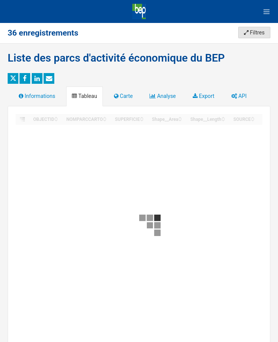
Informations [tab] (37, 96)
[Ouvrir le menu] (266, 11)
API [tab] (239, 96)
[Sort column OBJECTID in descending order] (56, 119)
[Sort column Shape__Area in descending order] (180, 119)
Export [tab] (204, 96)
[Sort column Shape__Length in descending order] (223, 119)
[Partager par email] (49, 78)
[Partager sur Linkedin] (37, 78)
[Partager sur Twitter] (13, 78)
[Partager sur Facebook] (25, 78)
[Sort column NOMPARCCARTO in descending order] (105, 119)
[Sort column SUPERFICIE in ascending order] (142, 117)
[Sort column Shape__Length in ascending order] (223, 117)
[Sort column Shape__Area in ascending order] (180, 117)
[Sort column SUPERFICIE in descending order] (142, 119)
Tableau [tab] (84, 96)
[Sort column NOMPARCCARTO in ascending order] (105, 117)
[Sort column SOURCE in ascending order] (253, 117)
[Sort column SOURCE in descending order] (253, 119)
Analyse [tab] (163, 96)
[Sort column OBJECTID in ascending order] (56, 117)
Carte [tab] (123, 96)
